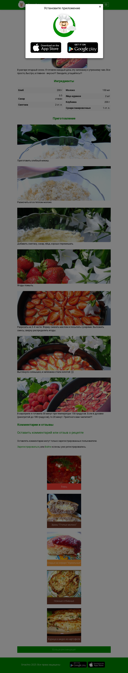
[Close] (100, 7)
